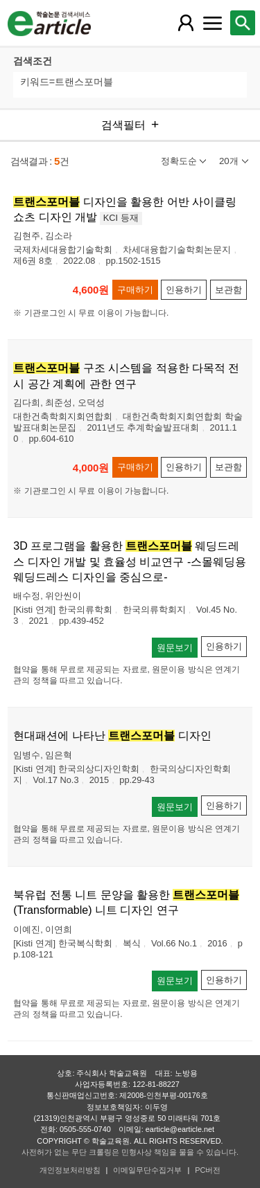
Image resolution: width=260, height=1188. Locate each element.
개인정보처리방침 (70, 1170)
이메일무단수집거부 (147, 1170)
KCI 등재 (121, 218)
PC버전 (207, 1170)
